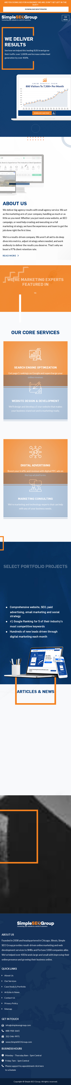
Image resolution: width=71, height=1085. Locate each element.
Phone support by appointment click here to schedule (24, 1068)
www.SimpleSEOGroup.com (17, 1042)
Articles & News (12, 992)
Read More (11, 255)
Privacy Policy (11, 1003)
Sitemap (8, 1009)
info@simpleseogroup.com (16, 1025)
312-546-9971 (11, 1036)
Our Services (10, 981)
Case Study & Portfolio (15, 986)
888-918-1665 (11, 1030)
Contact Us (9, 997)
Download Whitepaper (36, 9)
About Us (8, 975)
